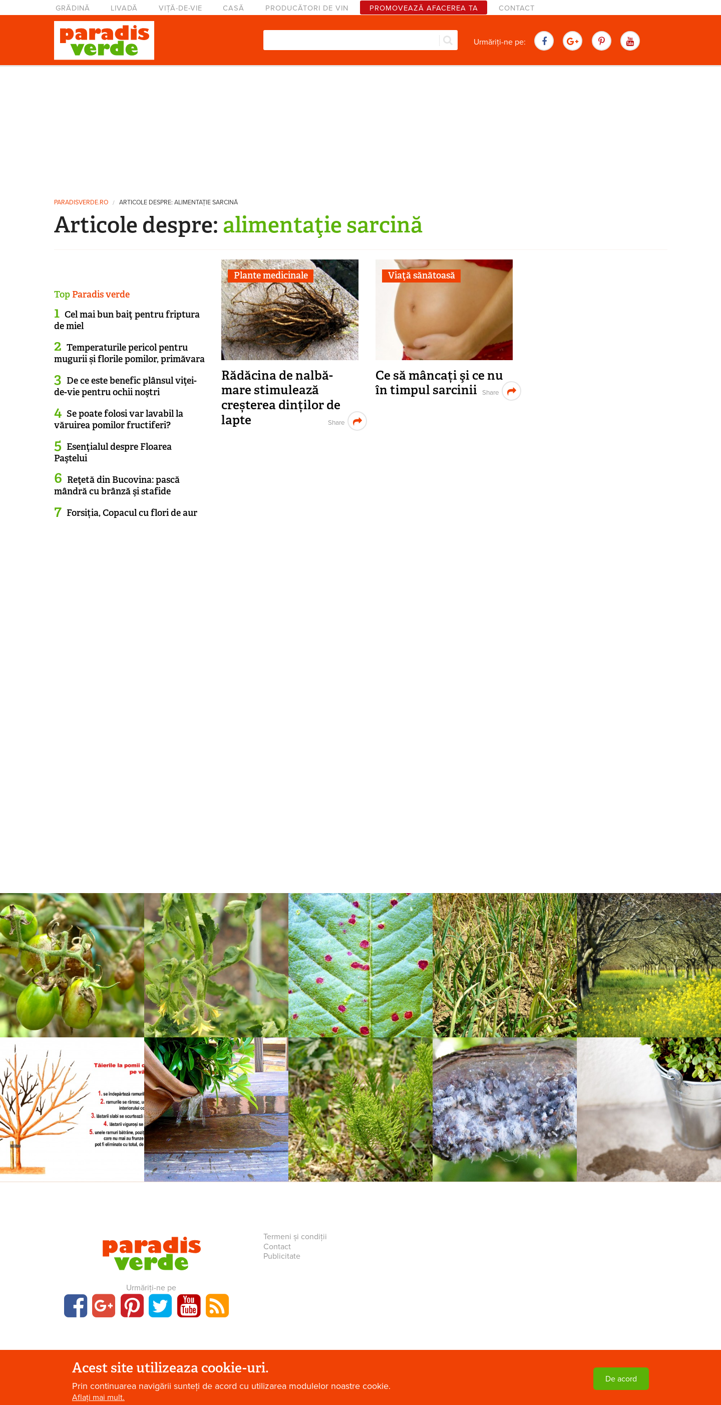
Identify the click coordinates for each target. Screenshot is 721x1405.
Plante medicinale (271, 275)
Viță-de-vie (180, 8)
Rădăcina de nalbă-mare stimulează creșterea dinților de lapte (280, 397)
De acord (621, 1379)
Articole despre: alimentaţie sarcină (178, 202)
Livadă (124, 8)
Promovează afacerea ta (424, 8)
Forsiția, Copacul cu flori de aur (132, 513)
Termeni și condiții (295, 1237)
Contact (517, 8)
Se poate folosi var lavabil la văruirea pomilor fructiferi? (118, 419)
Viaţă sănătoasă (421, 275)
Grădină (73, 8)
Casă (233, 8)
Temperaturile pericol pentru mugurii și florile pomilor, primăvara (129, 353)
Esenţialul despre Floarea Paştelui (113, 452)
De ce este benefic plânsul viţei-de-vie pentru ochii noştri (125, 386)
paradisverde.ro (81, 202)
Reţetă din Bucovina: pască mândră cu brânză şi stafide (117, 485)
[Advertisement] (360, 127)
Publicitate (281, 1256)
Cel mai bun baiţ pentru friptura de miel (127, 320)
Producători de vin (306, 8)
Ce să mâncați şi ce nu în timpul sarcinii (439, 383)
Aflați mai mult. (98, 1397)
